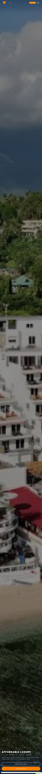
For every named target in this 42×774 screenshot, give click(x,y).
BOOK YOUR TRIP (21, 768)
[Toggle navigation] (38, 3)
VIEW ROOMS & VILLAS (21, 764)
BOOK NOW (32, 2)
